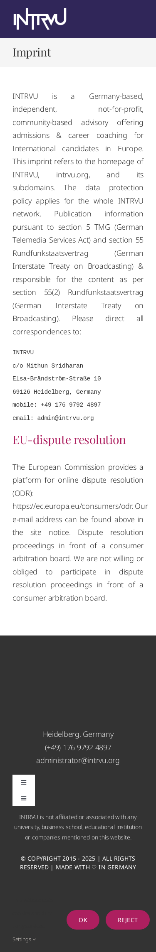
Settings (23, 939)
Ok (83, 920)
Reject (128, 920)
